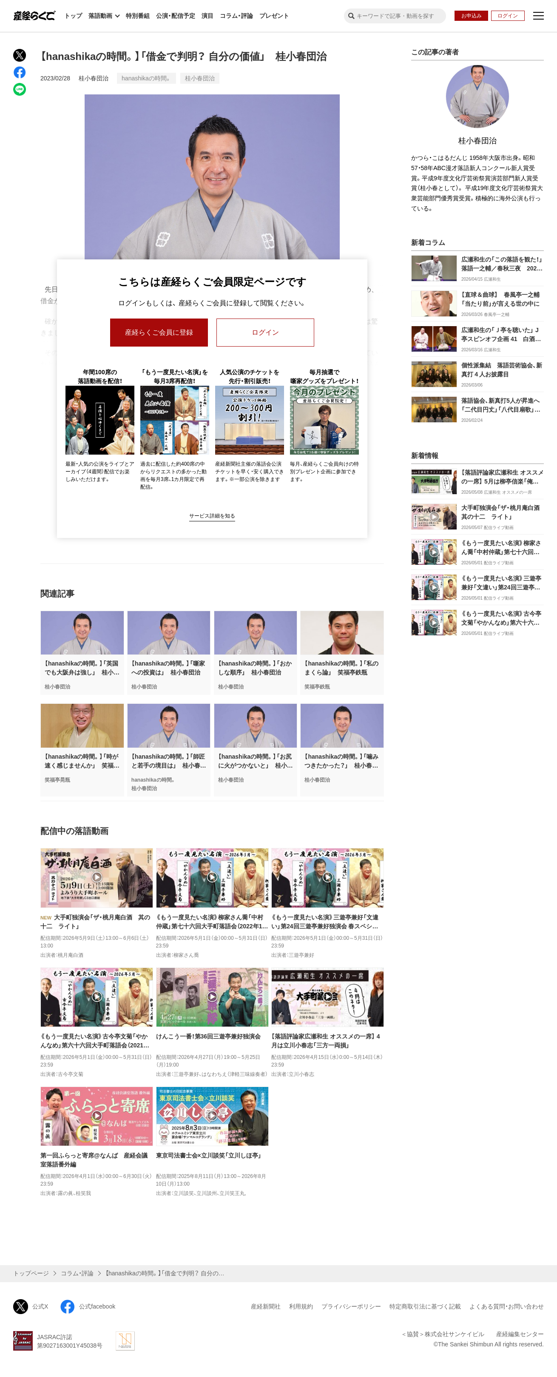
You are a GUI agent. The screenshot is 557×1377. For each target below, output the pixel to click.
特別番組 (138, 15)
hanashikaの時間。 (146, 78)
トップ (73, 15)
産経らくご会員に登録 (159, 332)
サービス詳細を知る (212, 516)
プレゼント (274, 15)
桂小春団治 (93, 78)
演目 (207, 15)
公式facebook (87, 1306)
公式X (30, 1306)
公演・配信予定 (175, 15)
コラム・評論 (236, 15)
